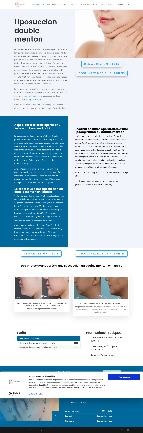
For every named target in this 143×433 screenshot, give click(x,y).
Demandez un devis (101, 64)
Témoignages (85, 4)
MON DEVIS (111, 373)
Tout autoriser (124, 412)
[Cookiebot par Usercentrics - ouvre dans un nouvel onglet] (14, 428)
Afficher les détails (36, 429)
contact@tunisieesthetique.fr (84, 387)
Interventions (37, 4)
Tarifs (103, 4)
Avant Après (52, 4)
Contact (121, 4)
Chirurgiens (63, 4)
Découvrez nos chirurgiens (101, 73)
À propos (111, 4)
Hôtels (95, 4)
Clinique (74, 4)
